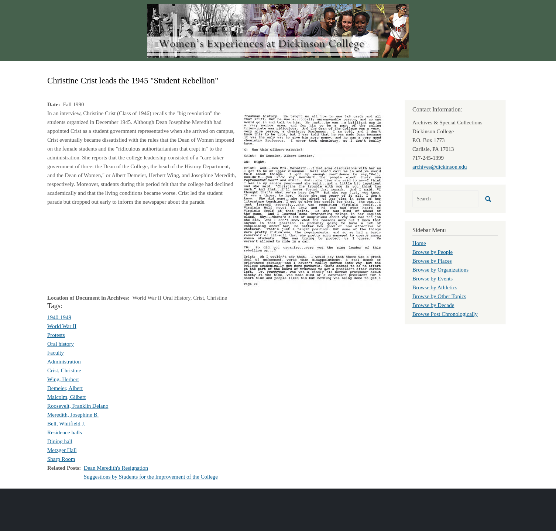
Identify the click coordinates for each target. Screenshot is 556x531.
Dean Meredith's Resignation (116, 468)
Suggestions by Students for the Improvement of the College (151, 477)
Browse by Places (432, 261)
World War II (61, 326)
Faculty (55, 353)
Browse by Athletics (434, 287)
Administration (64, 362)
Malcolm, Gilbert (66, 397)
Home (419, 243)
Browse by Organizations (440, 270)
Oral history (60, 344)
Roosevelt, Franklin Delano (77, 406)
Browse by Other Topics (439, 296)
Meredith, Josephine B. (73, 415)
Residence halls (64, 432)
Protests (56, 335)
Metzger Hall (62, 450)
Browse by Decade (433, 305)
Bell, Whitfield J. (66, 424)
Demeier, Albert (65, 388)
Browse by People (432, 252)
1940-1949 (59, 317)
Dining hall (59, 441)
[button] (314, 200)
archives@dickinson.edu (439, 167)
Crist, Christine (64, 370)
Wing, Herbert (63, 379)
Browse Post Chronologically (445, 314)
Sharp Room (61, 459)
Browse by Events (432, 279)
